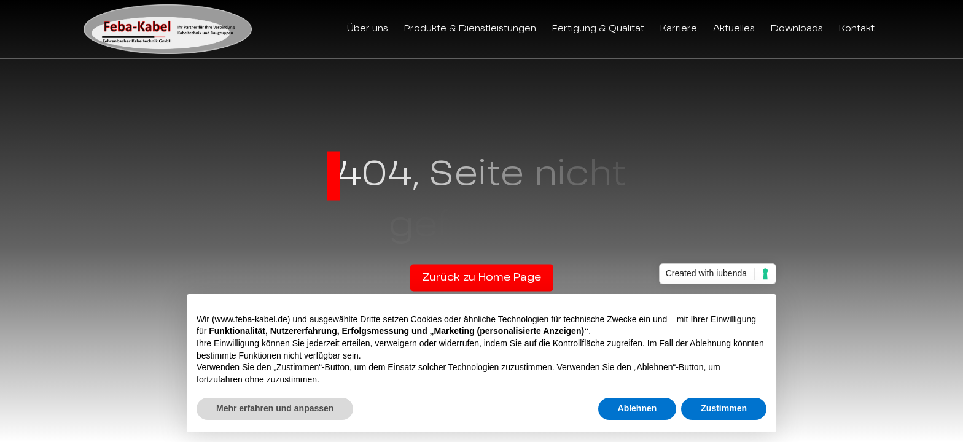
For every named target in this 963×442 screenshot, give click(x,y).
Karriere (678, 29)
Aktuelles (734, 29)
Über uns (367, 29)
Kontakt (857, 29)
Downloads (797, 29)
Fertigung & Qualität (598, 29)
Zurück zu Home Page (482, 278)
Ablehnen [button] (637, 408)
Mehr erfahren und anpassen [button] (274, 408)
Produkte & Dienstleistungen (470, 29)
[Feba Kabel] (168, 29)
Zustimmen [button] (724, 408)
